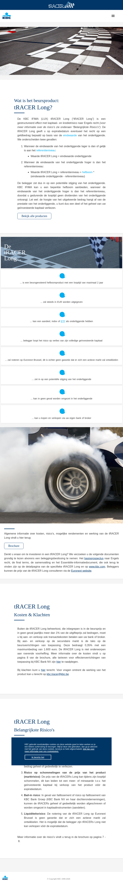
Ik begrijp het (38, 757)
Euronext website (81, 570)
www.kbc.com (97, 566)
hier (58, 661)
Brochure (13, 546)
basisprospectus (94, 558)
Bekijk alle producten (34, 216)
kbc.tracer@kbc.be (58, 674)
